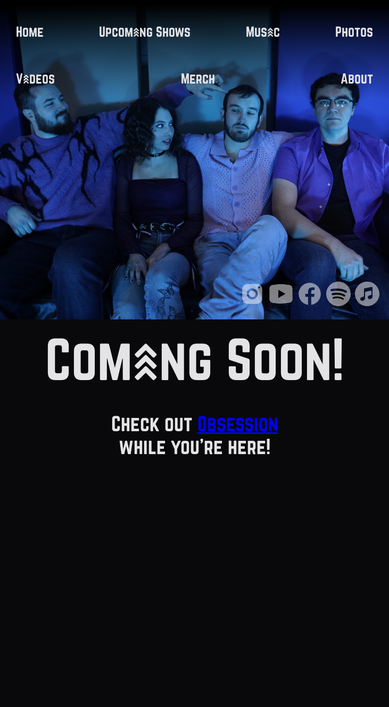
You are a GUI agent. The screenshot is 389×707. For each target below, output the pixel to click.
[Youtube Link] (282, 304)
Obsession (237, 423)
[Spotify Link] (339, 304)
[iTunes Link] (367, 304)
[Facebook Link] (310, 304)
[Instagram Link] (253, 304)
